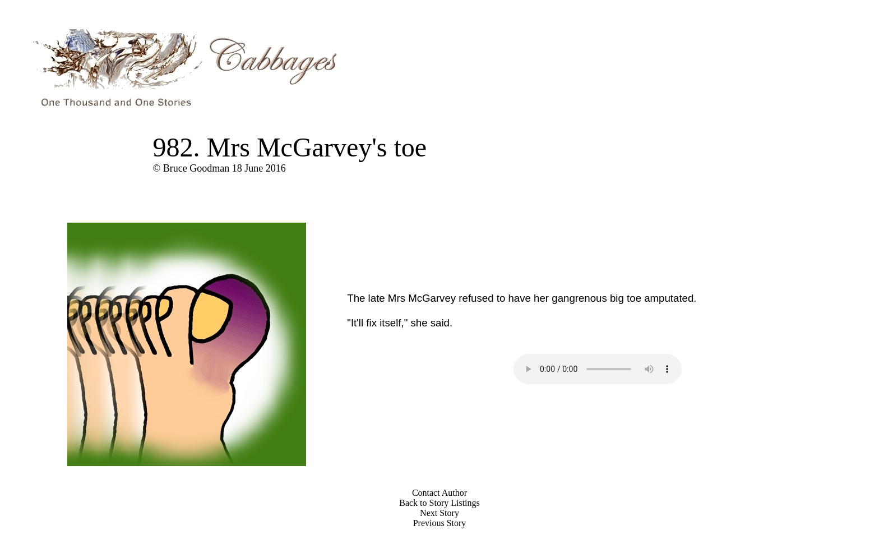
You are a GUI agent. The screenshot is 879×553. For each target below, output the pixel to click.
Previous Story (439, 523)
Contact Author (439, 492)
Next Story (439, 513)
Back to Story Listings (439, 503)
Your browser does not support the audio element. (597, 369)
